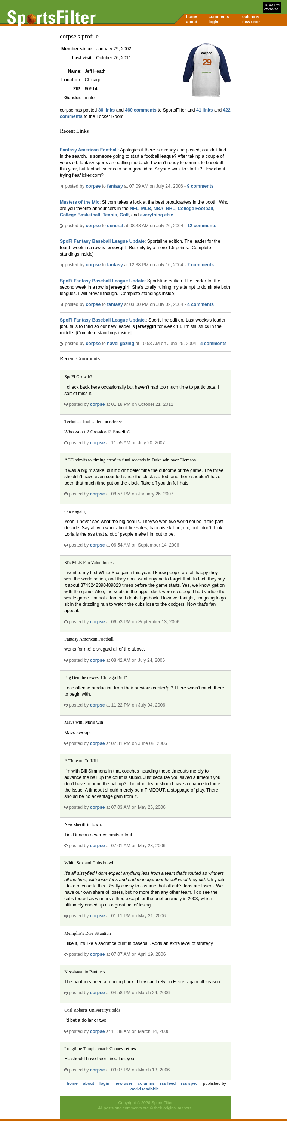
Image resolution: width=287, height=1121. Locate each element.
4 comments (200, 304)
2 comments (200, 264)
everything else (156, 214)
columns (250, 16)
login (213, 21)
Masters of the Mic (79, 202)
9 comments (200, 186)
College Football (195, 208)
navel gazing (120, 343)
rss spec (189, 1083)
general (115, 225)
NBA (158, 208)
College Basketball (80, 214)
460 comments (140, 110)
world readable (144, 1089)
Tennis (110, 214)
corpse (93, 186)
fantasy (115, 186)
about (191, 21)
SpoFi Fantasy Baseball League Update (102, 241)
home (191, 16)
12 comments (201, 225)
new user (251, 21)
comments (219, 16)
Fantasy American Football (89, 150)
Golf (124, 214)
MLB (146, 208)
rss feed (168, 1083)
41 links (204, 110)
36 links (106, 110)
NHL (170, 208)
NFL (134, 208)
